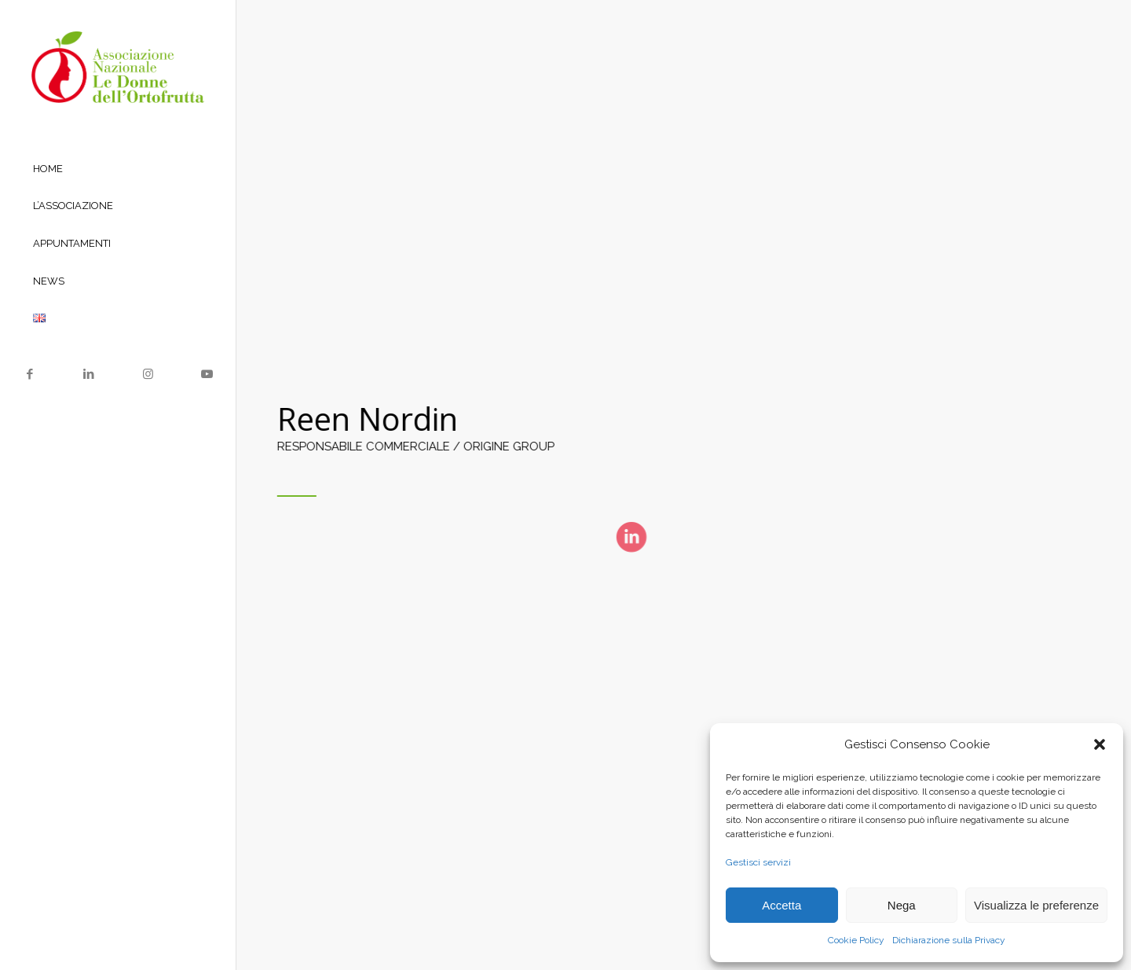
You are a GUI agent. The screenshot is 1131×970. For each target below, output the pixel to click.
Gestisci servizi (758, 862)
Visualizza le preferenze (1036, 905)
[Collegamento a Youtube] (206, 374)
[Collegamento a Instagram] (147, 374)
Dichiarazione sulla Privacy (948, 940)
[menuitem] (118, 170)
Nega (902, 905)
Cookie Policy (856, 940)
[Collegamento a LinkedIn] (88, 374)
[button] (1099, 744)
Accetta (781, 905)
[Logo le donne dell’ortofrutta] (117, 67)
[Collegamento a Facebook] (29, 374)
